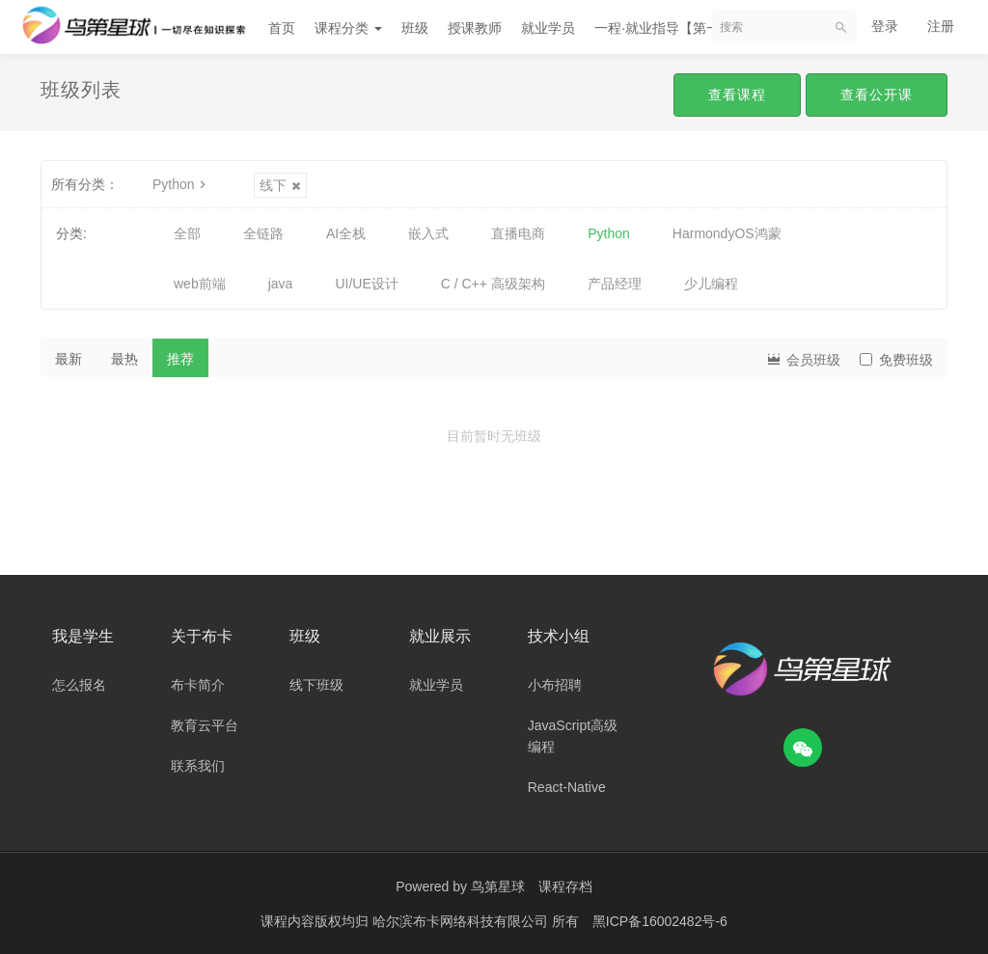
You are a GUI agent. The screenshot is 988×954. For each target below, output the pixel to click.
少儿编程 (711, 283)
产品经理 (615, 283)
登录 (884, 26)
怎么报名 (79, 685)
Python (181, 184)
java (280, 283)
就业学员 (548, 28)
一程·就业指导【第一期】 (670, 28)
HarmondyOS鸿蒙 (727, 233)
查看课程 (737, 94)
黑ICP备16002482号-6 (659, 920)
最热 (124, 359)
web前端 (200, 283)
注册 (940, 26)
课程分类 (348, 28)
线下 (280, 185)
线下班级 (316, 685)
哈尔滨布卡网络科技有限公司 (462, 920)
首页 (281, 28)
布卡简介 (198, 685)
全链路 (263, 233)
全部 (187, 233)
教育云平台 (204, 725)
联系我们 (198, 766)
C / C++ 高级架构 (493, 283)
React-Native (567, 787)
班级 (414, 28)
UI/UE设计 (366, 283)
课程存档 (565, 886)
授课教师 (475, 28)
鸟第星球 (498, 886)
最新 (68, 359)
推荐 (180, 359)
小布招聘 (555, 685)
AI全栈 (346, 233)
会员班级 (802, 358)
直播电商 (518, 233)
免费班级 (896, 360)
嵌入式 (428, 233)
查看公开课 (876, 94)
